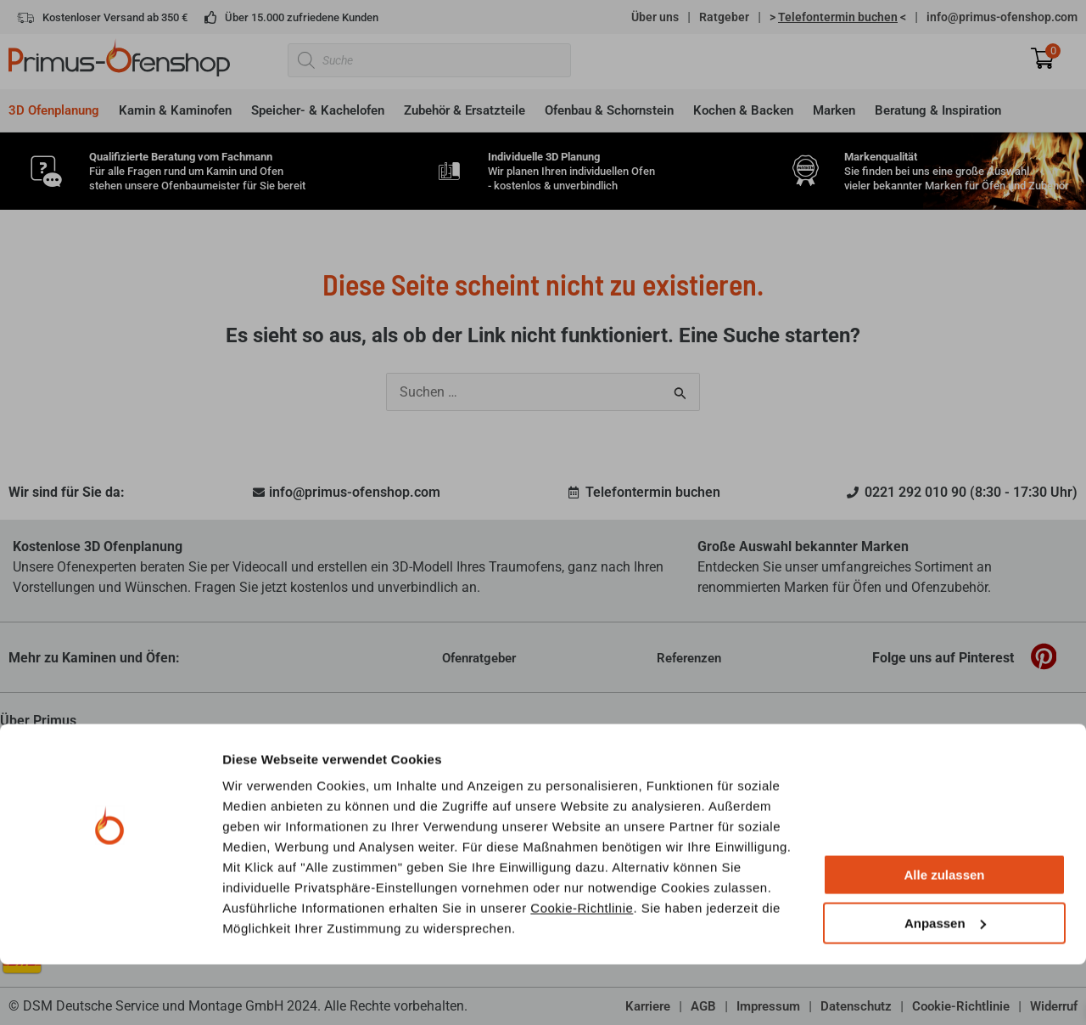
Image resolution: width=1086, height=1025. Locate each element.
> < (838, 17)
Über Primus (38, 720)
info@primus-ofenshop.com (1002, 17)
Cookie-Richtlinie (581, 968)
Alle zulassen (944, 936)
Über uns (655, 17)
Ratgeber (724, 17)
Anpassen (945, 984)
